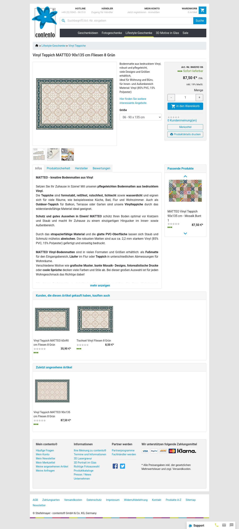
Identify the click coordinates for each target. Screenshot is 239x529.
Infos (38, 168)
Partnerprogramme (123, 458)
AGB (35, 507)
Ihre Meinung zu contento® (90, 458)
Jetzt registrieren (136, 12)
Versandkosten (73, 507)
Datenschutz (94, 507)
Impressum (113, 507)
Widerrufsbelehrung (136, 507)
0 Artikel (192, 12)
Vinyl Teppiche (77, 45)
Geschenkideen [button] (88, 33)
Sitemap (191, 507)
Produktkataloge (83, 478)
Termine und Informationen (90, 462)
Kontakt (156, 507)
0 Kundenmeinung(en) (182, 120)
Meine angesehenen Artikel (52, 474)
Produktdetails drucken (185, 134)
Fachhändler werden (124, 462)
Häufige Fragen (45, 458)
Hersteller (81, 168)
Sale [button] (185, 33)
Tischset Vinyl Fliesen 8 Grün (94, 348)
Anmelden (154, 12)
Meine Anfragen (45, 478)
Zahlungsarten (51, 507)
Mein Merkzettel (45, 470)
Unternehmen (82, 486)
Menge (198, 90)
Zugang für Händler (102, 12)
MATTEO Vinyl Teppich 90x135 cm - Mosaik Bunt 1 (184, 216)
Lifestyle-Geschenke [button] (140, 33)
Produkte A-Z (173, 507)
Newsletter (39, 513)
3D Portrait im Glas (85, 470)
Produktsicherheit (58, 168)
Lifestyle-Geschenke (54, 45)
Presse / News (82, 482)
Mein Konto (42, 462)
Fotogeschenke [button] (112, 33)
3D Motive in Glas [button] (167, 33)
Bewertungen (101, 168)
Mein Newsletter (45, 466)
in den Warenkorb (185, 106)
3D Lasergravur (83, 466)
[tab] (216, 525)
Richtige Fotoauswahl (86, 474)
